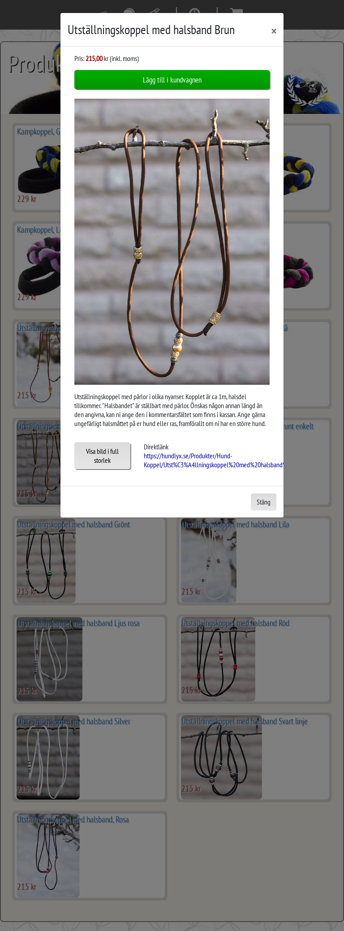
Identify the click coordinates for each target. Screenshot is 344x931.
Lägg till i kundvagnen (172, 79)
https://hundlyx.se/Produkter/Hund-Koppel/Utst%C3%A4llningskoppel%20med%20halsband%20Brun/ (225, 459)
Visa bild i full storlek (102, 455)
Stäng (264, 500)
